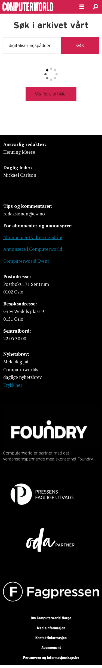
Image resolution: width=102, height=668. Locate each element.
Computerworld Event (26, 261)
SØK (79, 45)
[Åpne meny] (81, 7)
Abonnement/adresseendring (33, 237)
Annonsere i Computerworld (32, 249)
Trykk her (12, 385)
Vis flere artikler (51, 93)
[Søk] (95, 7)
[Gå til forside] (35, 6)
